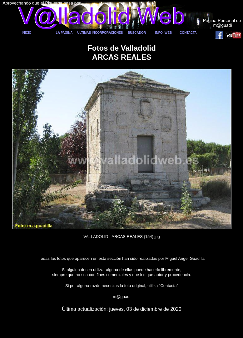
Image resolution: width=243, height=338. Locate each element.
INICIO (27, 32)
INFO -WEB (163, 32)
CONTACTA (188, 32)
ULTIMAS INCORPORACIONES (100, 32)
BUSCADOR (137, 32)
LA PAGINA (64, 32)
